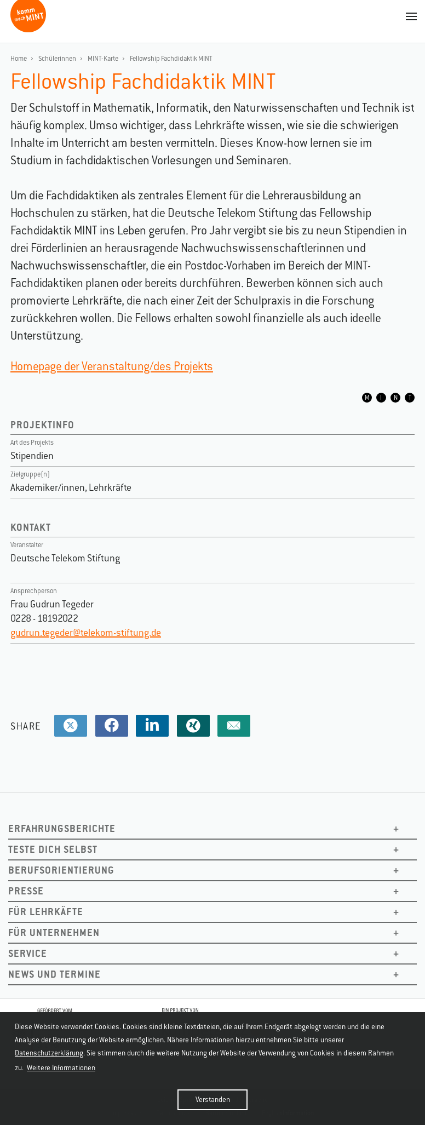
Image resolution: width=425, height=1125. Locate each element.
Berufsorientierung (61, 870)
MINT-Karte (103, 58)
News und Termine (54, 974)
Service (27, 953)
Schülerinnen (57, 58)
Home (18, 58)
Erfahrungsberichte (62, 828)
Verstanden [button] (213, 1099)
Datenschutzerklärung (49, 1053)
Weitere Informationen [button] (61, 1067)
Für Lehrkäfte (45, 911)
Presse (26, 891)
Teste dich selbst (52, 849)
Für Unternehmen (54, 932)
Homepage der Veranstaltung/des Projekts (111, 366)
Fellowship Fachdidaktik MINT (171, 58)
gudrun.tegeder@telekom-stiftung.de (85, 633)
